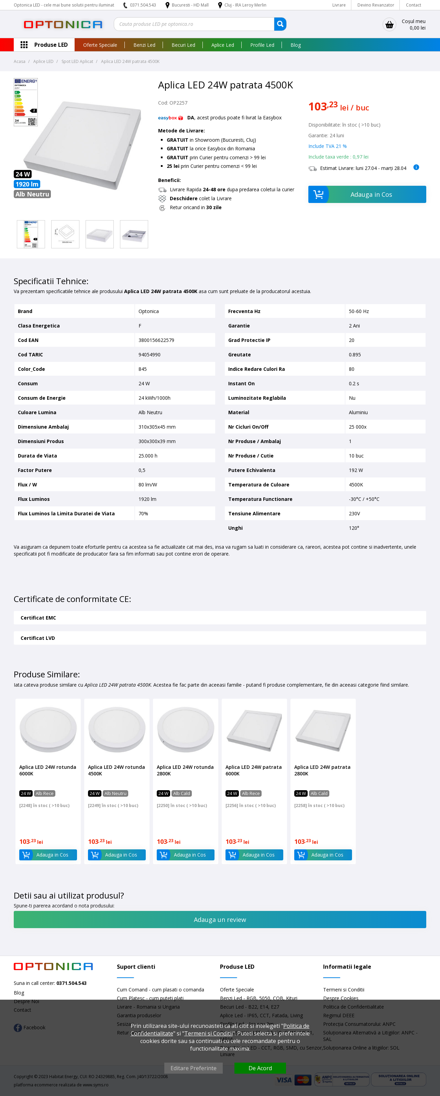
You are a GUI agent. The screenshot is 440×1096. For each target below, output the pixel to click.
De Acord (260, 1068)
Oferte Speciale (100, 45)
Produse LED (51, 45)
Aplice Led (222, 45)
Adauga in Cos (350, 194)
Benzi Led (144, 45)
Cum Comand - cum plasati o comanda (160, 989)
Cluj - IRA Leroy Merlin (245, 5)
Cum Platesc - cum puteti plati (150, 998)
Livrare (339, 5)
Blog (295, 45)
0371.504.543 (143, 5)
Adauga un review (220, 919)
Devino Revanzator (376, 5)
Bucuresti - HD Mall (191, 5)
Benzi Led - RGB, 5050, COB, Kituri (258, 998)
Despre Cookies (341, 998)
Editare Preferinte (193, 1068)
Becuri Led (183, 45)
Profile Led (262, 45)
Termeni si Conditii (343, 989)
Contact (413, 5)
